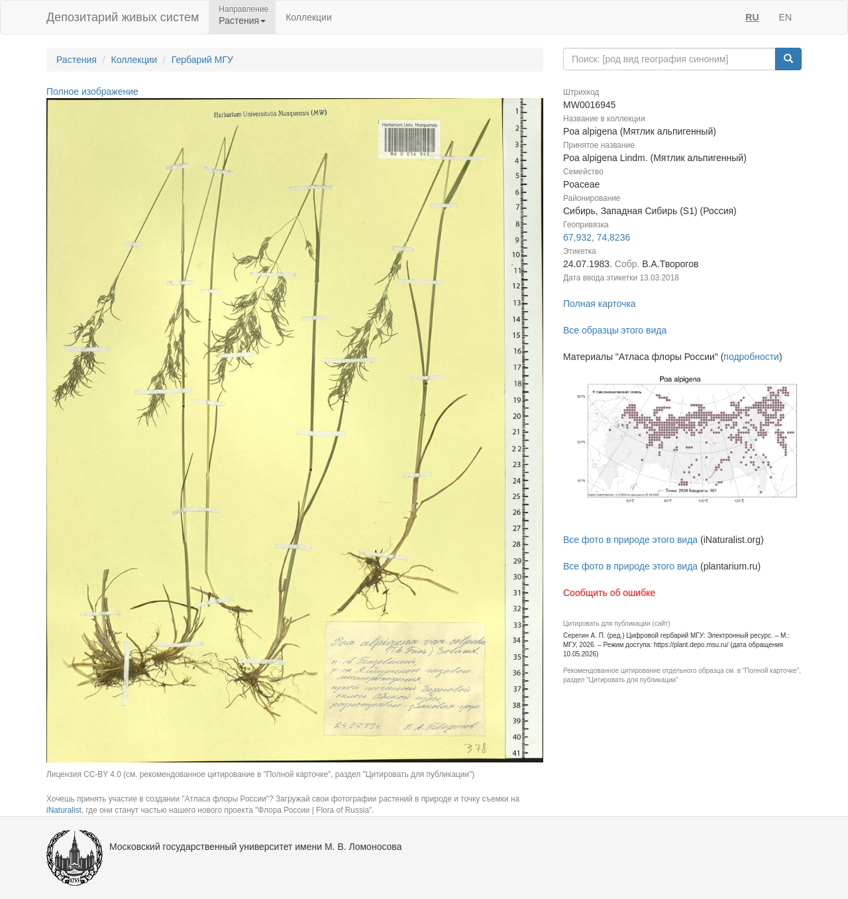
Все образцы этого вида (614, 330)
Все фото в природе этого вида (630, 539)
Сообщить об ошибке (609, 592)
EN (785, 17)
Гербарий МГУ (202, 59)
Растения (76, 59)
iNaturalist (63, 810)
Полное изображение (92, 91)
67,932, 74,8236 (596, 237)
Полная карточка (599, 303)
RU (752, 17)
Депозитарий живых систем (122, 17)
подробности (751, 356)
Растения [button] (242, 20)
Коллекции (309, 17)
